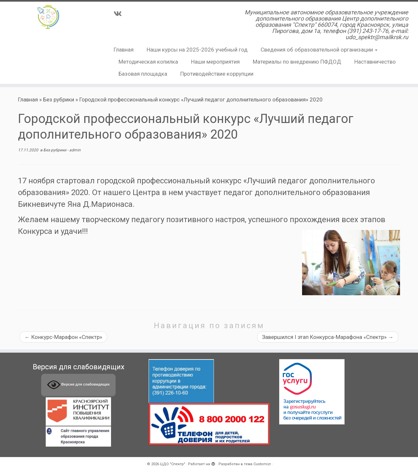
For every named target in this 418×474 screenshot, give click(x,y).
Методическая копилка (148, 61)
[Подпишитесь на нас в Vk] (120, 13)
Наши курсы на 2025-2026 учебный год (197, 49)
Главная (124, 49)
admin (75, 150)
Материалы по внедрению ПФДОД (297, 61)
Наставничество (375, 61)
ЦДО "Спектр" (172, 464)
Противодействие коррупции (216, 73)
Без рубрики (58, 99)
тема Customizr (257, 464)
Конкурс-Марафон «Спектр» (63, 337)
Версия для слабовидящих (78, 384)
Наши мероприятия (215, 61)
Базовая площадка (143, 73)
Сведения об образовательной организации (319, 49)
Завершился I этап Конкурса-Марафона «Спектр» (328, 337)
